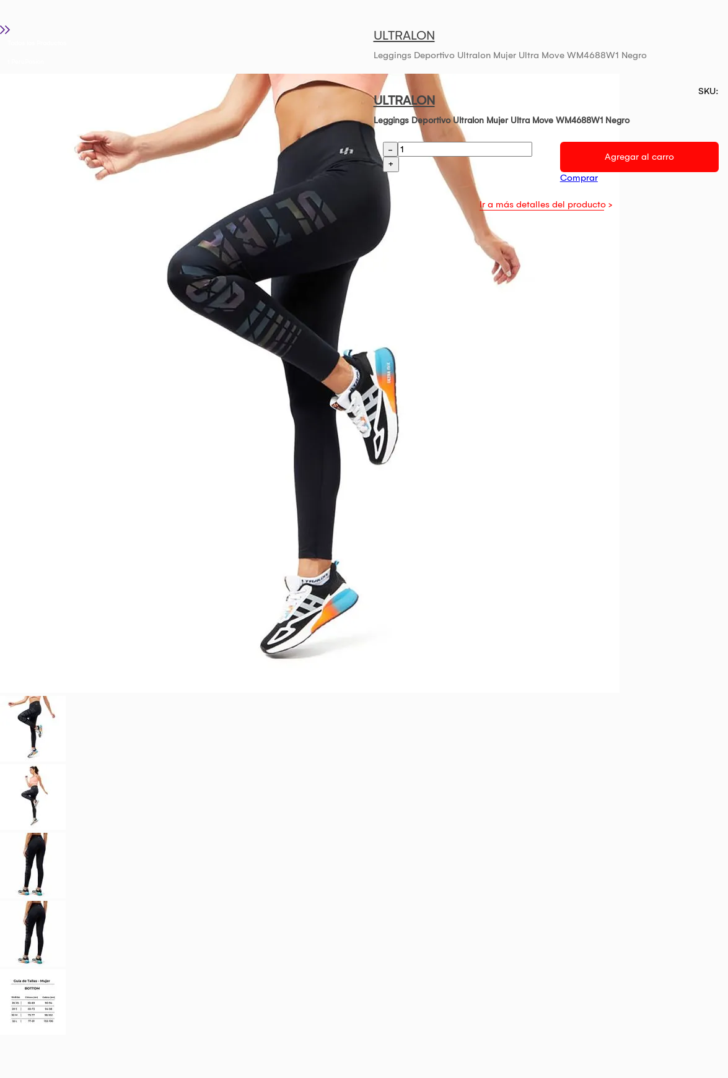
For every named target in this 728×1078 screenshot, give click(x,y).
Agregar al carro (639, 156)
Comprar (579, 177)
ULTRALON (404, 35)
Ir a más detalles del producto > (546, 204)
